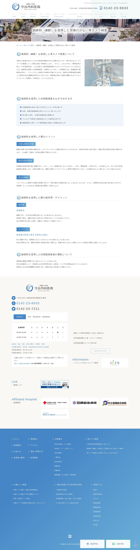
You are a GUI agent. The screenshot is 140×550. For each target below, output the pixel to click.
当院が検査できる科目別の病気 (80, 15)
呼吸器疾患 (97, 507)
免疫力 (95, 490)
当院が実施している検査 (62, 444)
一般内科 (57, 457)
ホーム (14, 15)
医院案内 (23, 15)
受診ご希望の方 (101, 15)
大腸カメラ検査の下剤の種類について (26, 494)
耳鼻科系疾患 (97, 494)
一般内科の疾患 (61, 490)
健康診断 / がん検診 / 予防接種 (65, 475)
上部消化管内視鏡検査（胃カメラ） (99, 444)
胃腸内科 (57, 466)
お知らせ (17, 451)
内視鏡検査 (97, 511)
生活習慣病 (58, 453)
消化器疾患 (97, 516)
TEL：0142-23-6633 (22, 363)
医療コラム (124, 15)
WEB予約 (92, 544)
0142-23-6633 (28, 303)
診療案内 (33, 15)
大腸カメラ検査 (59, 15)
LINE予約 (118, 544)
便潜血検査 (97, 503)
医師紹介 (34, 439)
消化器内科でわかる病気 (64, 494)
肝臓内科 (57, 470)
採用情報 (113, 15)
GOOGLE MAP (100, 351)
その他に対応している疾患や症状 (67, 503)
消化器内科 (58, 461)
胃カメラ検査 (45, 15)
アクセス (34, 445)
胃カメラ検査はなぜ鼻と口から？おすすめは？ (103, 453)
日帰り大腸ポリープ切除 (21, 498)
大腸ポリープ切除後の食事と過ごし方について (29, 503)
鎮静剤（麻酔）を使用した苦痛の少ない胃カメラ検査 (105, 448)
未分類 (95, 525)
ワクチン (96, 498)
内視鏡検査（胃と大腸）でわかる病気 (69, 498)
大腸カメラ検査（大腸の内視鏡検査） (26, 490)
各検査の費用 (19, 458)
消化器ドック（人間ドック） (64, 448)
